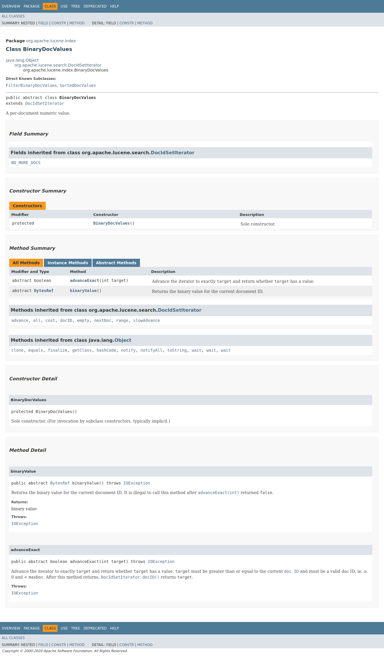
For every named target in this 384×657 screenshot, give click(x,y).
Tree (75, 6)
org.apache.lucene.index (51, 40)
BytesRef (43, 290)
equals (35, 350)
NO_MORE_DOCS (25, 162)
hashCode (106, 350)
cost (50, 320)
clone (17, 350)
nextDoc (102, 320)
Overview (11, 6)
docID (66, 320)
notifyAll (152, 350)
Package (32, 6)
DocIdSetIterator (44, 103)
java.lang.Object (22, 60)
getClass (82, 350)
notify (128, 350)
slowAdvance (146, 320)
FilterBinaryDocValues (31, 85)
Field (43, 23)
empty (83, 320)
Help (114, 6)
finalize (57, 350)
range (122, 320)
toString (177, 350)
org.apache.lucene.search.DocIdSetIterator (57, 65)
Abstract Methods (116, 262)
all (36, 320)
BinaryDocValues (111, 223)
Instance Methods (67, 262)
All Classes (13, 16)
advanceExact (84, 280)
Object (123, 340)
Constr (58, 23)
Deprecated (95, 6)
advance (19, 320)
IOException (136, 483)
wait (197, 350)
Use (64, 6)
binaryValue (83, 290)
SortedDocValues (78, 85)
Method (77, 23)
